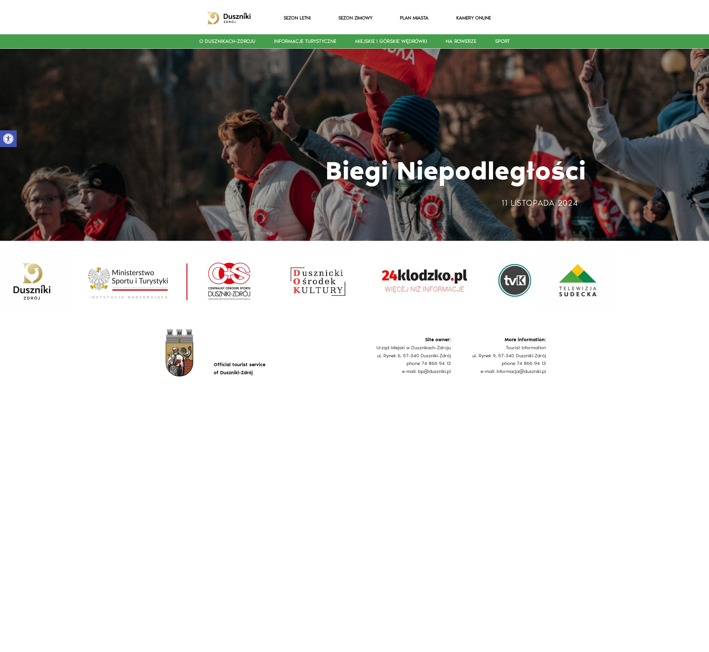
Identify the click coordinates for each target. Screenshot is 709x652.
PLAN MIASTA (414, 18)
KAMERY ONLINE (473, 18)
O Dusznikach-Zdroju (227, 41)
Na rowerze (461, 41)
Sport (502, 41)
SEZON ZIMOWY (355, 18)
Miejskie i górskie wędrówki (391, 41)
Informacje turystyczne (305, 41)
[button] (8, 138)
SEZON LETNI (297, 18)
